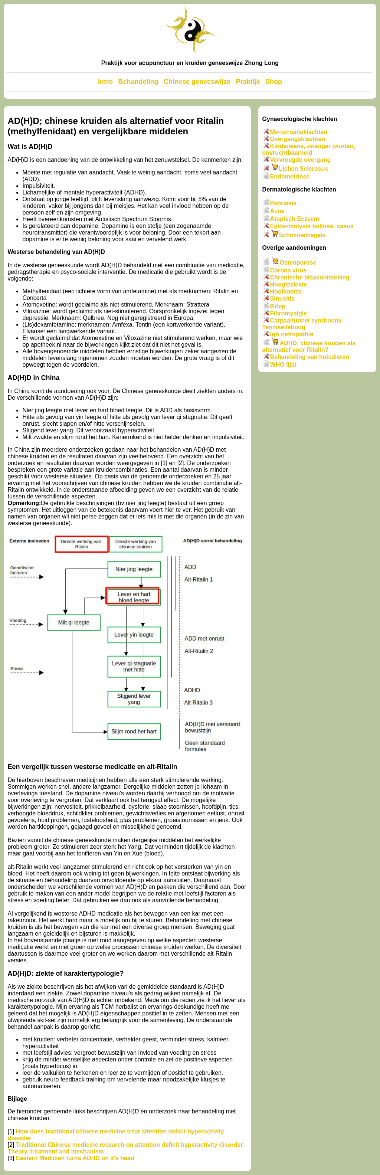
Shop (273, 81)
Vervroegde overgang (300, 160)
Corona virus (288, 270)
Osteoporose (298, 262)
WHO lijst (283, 364)
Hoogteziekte (288, 284)
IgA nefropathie (292, 334)
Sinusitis (282, 298)
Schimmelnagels (302, 235)
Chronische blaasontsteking (310, 277)
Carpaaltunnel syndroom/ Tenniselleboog (302, 323)
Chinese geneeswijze (197, 81)
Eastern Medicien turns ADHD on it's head (75, 1158)
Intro (105, 81)
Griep (278, 306)
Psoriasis (283, 203)
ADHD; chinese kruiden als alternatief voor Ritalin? (309, 346)
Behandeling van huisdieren (309, 357)
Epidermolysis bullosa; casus (312, 226)
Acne (277, 211)
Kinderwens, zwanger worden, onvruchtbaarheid (308, 149)
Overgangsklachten (297, 139)
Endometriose (290, 177)
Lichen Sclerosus (303, 169)
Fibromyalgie (288, 313)
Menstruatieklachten (299, 132)
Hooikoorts (285, 291)
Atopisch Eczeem (294, 219)
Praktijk (248, 81)
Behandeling (138, 81)
